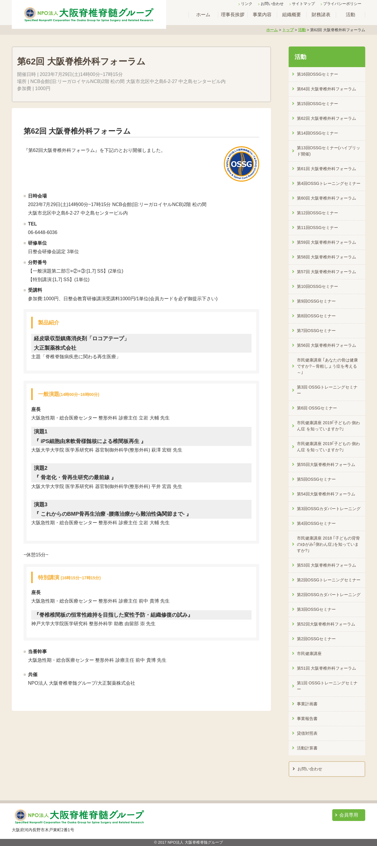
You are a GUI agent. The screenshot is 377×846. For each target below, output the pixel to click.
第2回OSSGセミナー (316, 638)
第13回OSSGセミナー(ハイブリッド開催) (328, 150)
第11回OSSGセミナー (317, 227)
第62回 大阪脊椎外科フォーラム (326, 118)
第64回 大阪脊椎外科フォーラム (326, 89)
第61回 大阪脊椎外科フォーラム (326, 168)
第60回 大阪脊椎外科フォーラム (326, 198)
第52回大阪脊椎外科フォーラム (326, 624)
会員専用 (348, 814)
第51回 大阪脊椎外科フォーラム (326, 668)
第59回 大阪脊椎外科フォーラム (326, 242)
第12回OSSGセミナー (317, 212)
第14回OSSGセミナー (317, 133)
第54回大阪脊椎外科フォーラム (326, 494)
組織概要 (291, 14)
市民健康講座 (309, 653)
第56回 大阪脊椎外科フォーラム (326, 345)
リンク (246, 3)
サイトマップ (303, 3)
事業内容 (262, 14)
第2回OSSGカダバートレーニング (329, 594)
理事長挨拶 (232, 14)
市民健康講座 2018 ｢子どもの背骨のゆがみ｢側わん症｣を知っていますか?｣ (328, 544)
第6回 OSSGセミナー (317, 408)
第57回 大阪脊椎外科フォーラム (326, 271)
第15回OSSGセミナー (317, 103)
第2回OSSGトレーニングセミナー (329, 580)
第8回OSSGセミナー (316, 315)
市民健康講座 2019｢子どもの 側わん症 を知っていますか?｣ (328, 425)
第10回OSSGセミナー (317, 286)
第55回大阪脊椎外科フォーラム (326, 464)
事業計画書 (307, 703)
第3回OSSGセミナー (316, 609)
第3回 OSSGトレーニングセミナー (327, 390)
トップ (288, 30)
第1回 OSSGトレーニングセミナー (327, 686)
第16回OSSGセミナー (317, 74)
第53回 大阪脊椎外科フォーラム (326, 565)
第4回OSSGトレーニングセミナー (329, 183)
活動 (350, 14)
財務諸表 (321, 14)
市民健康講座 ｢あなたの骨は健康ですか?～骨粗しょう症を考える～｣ (327, 366)
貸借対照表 (307, 733)
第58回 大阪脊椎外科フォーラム (326, 257)
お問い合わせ (272, 3)
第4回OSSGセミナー (316, 523)
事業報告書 (307, 718)
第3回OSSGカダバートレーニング (329, 508)
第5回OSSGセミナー (316, 479)
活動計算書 (307, 748)
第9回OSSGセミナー (316, 301)
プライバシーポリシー (342, 3)
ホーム (203, 14)
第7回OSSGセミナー (316, 330)
